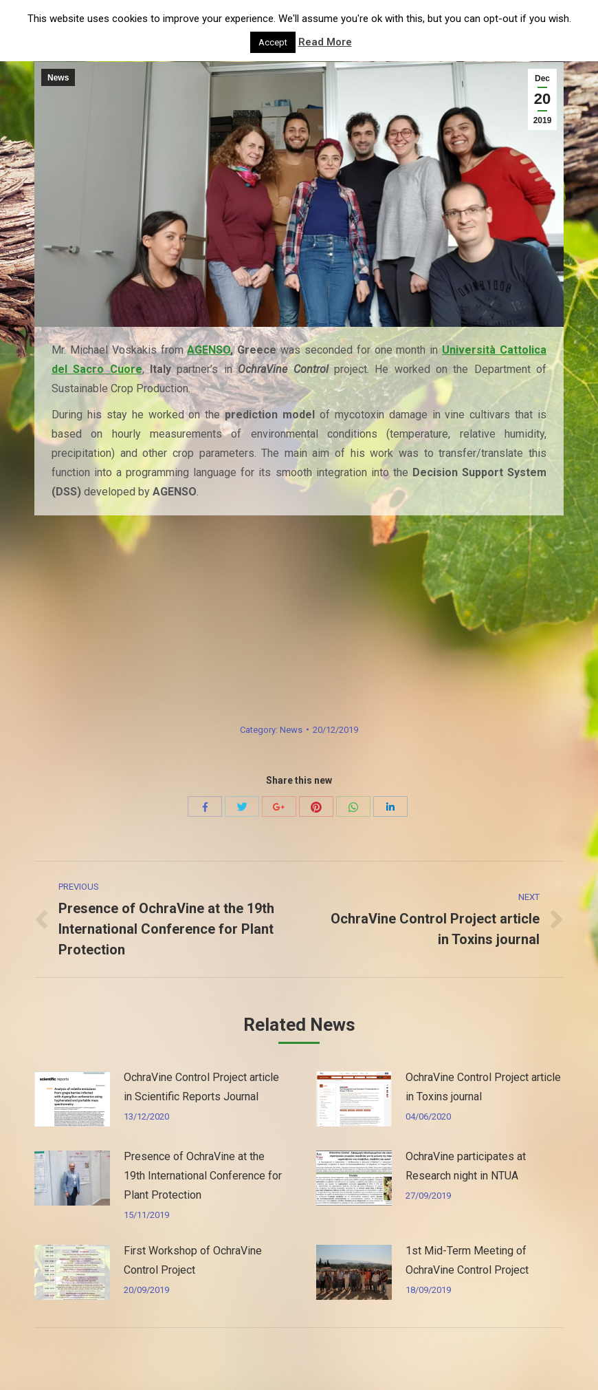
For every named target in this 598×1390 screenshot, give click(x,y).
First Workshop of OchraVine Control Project (193, 1260)
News (58, 78)
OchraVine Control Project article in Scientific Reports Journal (201, 1087)
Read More (325, 42)
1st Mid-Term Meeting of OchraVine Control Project (467, 1260)
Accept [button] (272, 42)
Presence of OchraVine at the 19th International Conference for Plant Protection (203, 1175)
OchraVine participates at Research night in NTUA (466, 1166)
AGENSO (208, 349)
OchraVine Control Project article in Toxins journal (483, 1087)
